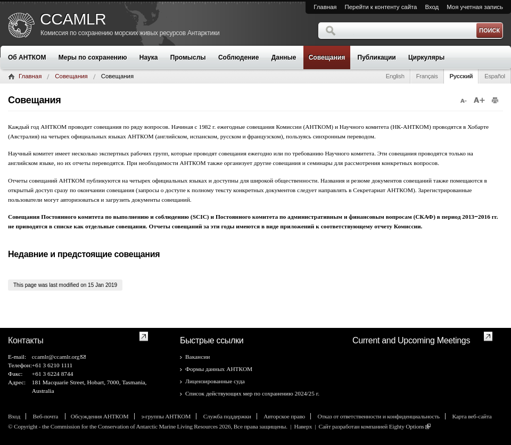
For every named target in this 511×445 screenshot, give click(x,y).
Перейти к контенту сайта (381, 7)
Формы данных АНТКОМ (218, 369)
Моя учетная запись (475, 7)
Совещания (327, 57)
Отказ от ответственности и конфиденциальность (379, 416)
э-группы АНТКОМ (166, 416)
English (395, 76)
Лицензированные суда (215, 381)
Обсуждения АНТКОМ (100, 416)
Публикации (377, 57)
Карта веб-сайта (471, 416)
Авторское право (284, 416)
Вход (432, 7)
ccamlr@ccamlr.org (56, 356)
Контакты (26, 340)
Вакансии (197, 356)
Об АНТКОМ (27, 57)
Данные (283, 57)
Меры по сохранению (93, 57)
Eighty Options (406, 426)
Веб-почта (46, 416)
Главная (325, 7)
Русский (461, 76)
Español (494, 76)
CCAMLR (73, 19)
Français (427, 76)
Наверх (303, 426)
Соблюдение (238, 57)
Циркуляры (426, 57)
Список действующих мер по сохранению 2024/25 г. (252, 393)
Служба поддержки (227, 416)
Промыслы (188, 57)
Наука (148, 57)
